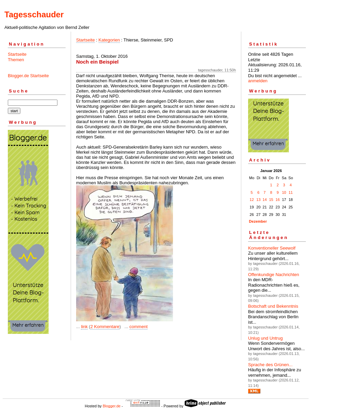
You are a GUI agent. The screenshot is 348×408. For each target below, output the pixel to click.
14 (265, 200)
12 (252, 200)
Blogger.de (112, 406)
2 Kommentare (104, 326)
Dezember (258, 221)
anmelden (257, 80)
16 (278, 200)
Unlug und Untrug (265, 338)
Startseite (17, 54)
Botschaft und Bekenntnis (273, 306)
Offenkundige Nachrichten (273, 274)
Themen (16, 59)
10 (284, 192)
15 (271, 200)
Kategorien (109, 39)
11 (291, 192)
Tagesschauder (34, 14)
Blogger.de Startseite (28, 75)
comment (138, 326)
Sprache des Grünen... (270, 364)
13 (258, 200)
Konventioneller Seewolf (271, 248)
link (84, 326)
